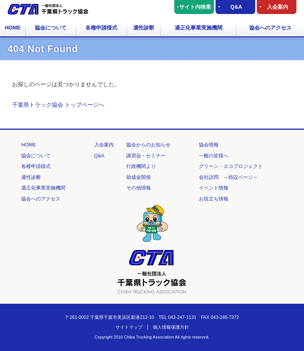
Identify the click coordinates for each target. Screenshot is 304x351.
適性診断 (143, 28)
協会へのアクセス (270, 28)
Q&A (236, 7)
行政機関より (141, 166)
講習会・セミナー (146, 155)
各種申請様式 (101, 28)
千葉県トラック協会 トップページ (55, 104)
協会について (51, 28)
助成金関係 (138, 177)
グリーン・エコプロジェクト (231, 166)
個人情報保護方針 (171, 327)
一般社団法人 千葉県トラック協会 (48, 9)
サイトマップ (129, 327)
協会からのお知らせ (148, 145)
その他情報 (138, 188)
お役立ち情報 (213, 199)
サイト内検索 (195, 7)
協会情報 (209, 145)
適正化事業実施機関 (198, 28)
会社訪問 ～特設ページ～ (228, 177)
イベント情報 (213, 188)
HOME (13, 28)
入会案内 (277, 7)
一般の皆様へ (213, 155)
